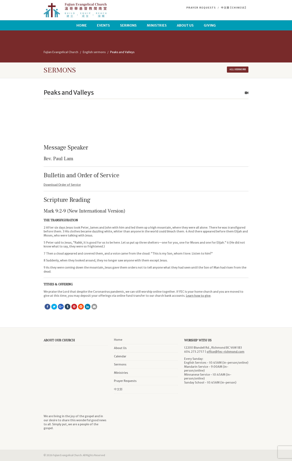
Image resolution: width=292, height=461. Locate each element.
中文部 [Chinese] (233, 7)
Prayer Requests (201, 7)
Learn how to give (198, 296)
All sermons (237, 69)
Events (103, 25)
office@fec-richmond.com (225, 352)
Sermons (128, 25)
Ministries (157, 25)
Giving (210, 25)
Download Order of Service (62, 185)
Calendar (120, 356)
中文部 (118, 389)
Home (81, 25)
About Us (185, 25)
